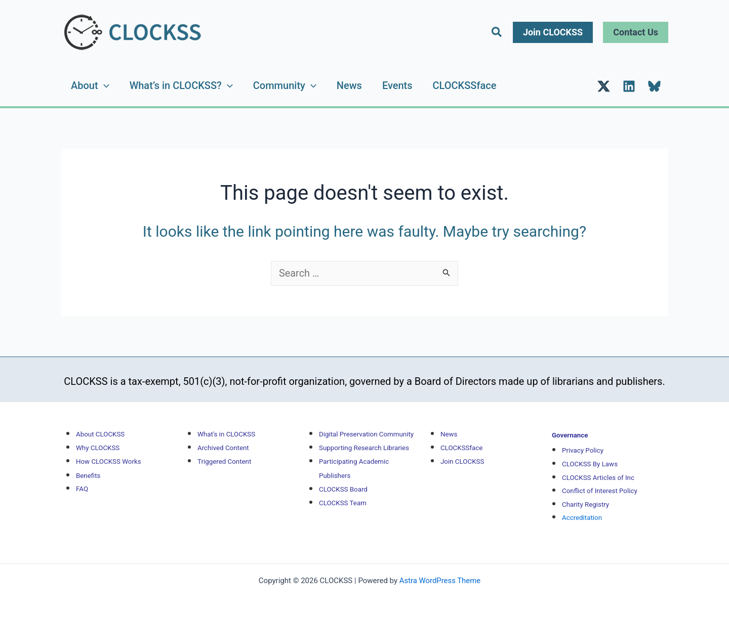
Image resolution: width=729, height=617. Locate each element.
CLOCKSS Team (343, 494)
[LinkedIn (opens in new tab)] (629, 82)
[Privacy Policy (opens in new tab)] (582, 443)
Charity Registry (585, 497)
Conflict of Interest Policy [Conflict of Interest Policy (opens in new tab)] (599, 484)
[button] (497, 32)
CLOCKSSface (465, 81)
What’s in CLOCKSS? (181, 81)
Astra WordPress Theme (440, 573)
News (349, 81)
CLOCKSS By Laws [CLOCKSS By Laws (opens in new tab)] (590, 457)
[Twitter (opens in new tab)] (603, 82)
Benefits (88, 467)
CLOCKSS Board (343, 480)
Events (397, 81)
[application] (103, 81)
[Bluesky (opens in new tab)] (654, 82)
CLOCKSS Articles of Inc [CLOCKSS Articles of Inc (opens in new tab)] (598, 470)
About (90, 81)
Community (284, 81)
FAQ (82, 480)
